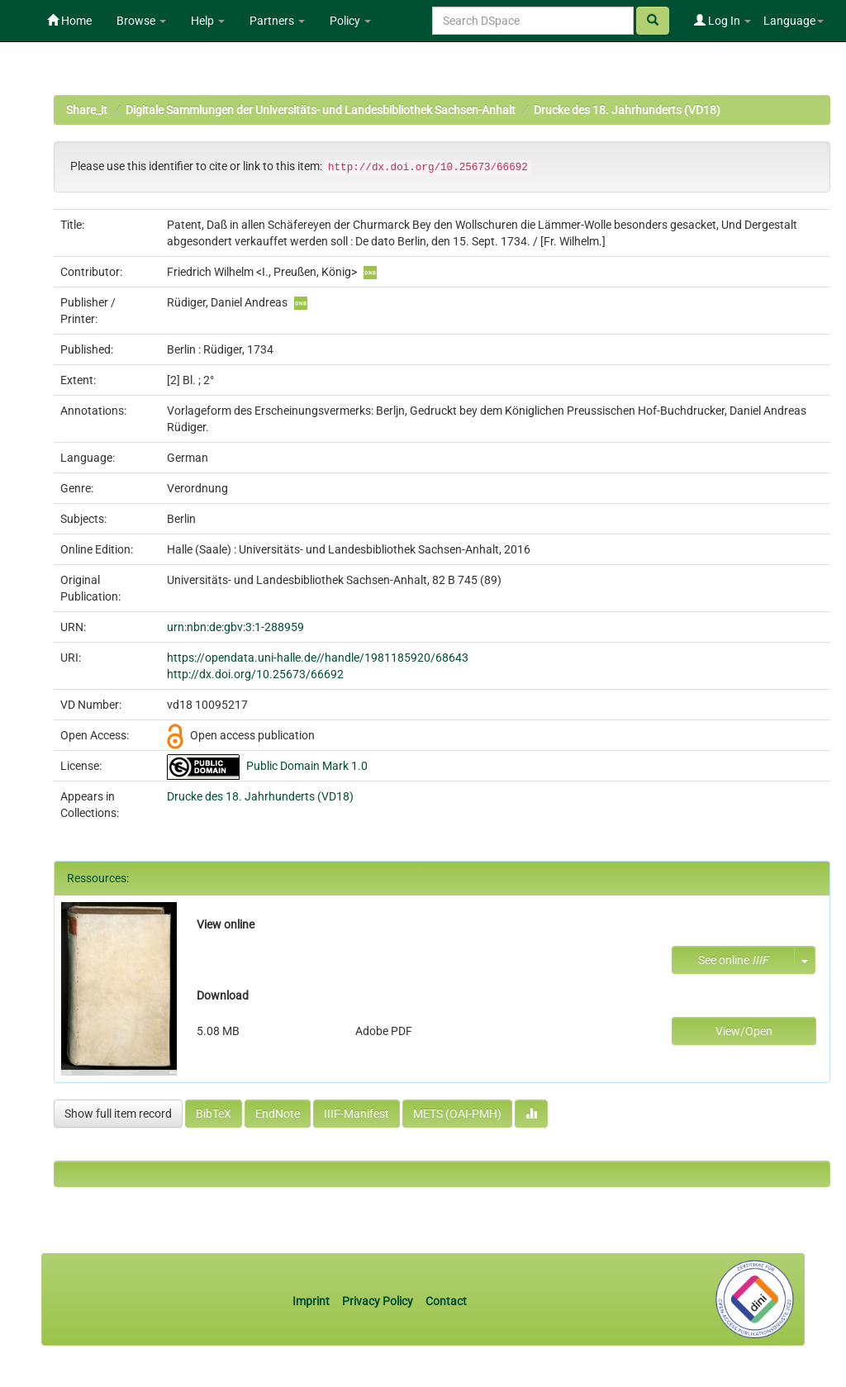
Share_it (86, 109)
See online (733, 960)
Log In (722, 20)
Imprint (312, 1301)
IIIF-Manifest (356, 1113)
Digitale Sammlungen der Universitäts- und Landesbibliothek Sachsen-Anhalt (321, 109)
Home (69, 20)
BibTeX (213, 1113)
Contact (446, 1301)
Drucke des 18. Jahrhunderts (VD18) (627, 109)
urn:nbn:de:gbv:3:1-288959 (235, 627)
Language (793, 20)
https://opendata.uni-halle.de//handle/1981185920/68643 (317, 657)
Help (208, 20)
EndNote (277, 1113)
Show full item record (118, 1113)
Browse (141, 20)
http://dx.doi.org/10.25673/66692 (255, 674)
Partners (277, 20)
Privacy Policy (377, 1301)
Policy (350, 20)
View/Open (743, 1031)
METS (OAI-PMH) (457, 1113)
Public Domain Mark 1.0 (307, 765)
